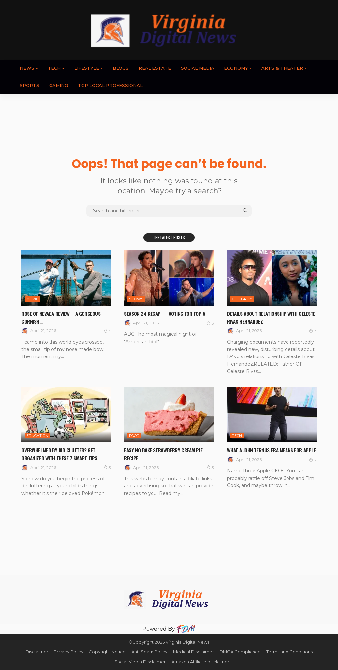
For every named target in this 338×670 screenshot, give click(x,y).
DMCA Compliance (240, 651)
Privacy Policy (68, 651)
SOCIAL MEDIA (197, 68)
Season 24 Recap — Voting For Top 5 (168, 317)
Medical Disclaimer (193, 651)
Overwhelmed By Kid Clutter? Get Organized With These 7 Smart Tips (64, 453)
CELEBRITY (242, 299)
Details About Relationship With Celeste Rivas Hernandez (267, 317)
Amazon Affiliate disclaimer (200, 661)
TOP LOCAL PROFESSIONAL (110, 85)
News (27, 68)
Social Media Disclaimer (140, 661)
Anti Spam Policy (149, 651)
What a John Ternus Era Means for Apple (271, 453)
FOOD (134, 435)
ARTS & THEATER (282, 68)
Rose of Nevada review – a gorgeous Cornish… (53, 317)
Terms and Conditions (289, 651)
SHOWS (136, 299)
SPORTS (29, 85)
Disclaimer (36, 651)
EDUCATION (37, 435)
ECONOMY (236, 68)
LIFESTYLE (86, 68)
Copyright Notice (107, 651)
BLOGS (121, 68)
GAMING (58, 85)
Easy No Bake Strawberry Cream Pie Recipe (165, 453)
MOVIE (32, 299)
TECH (54, 68)
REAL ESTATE (155, 68)
